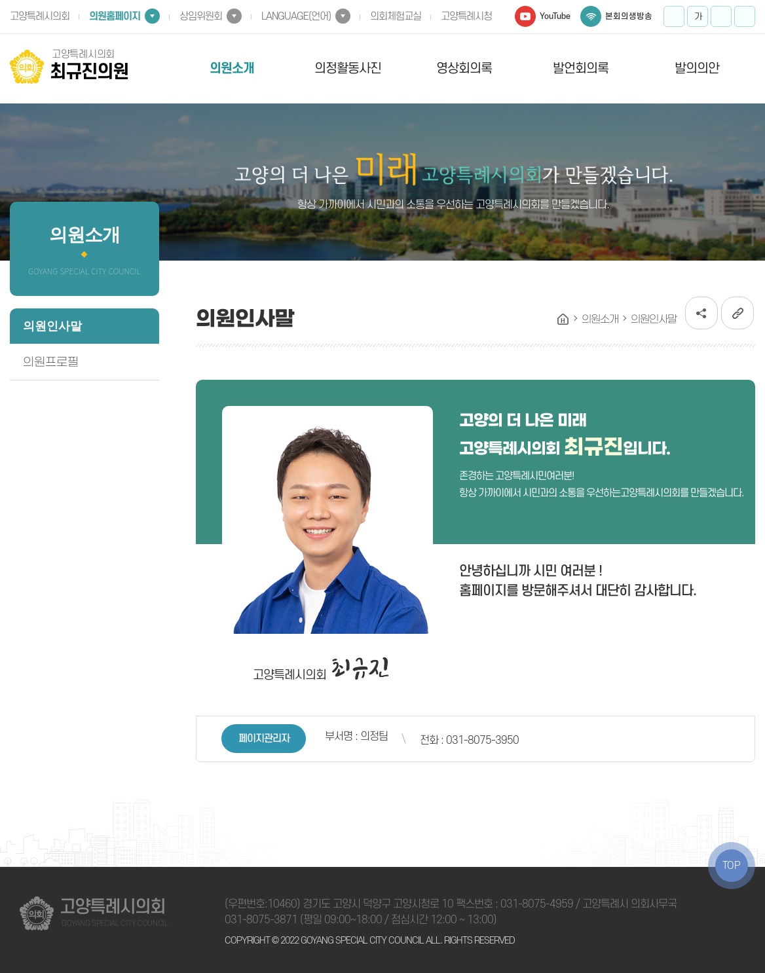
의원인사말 (52, 326)
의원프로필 (51, 362)
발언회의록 (580, 69)
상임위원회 (200, 16)
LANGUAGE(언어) (296, 16)
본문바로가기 (0, 0)
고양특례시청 (466, 16)
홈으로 (563, 319)
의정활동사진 (347, 69)
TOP (731, 866)
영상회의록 (464, 69)
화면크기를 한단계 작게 (721, 16)
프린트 (744, 16)
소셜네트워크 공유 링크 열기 (701, 313)
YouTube (555, 16)
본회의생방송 (628, 16)
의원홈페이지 (114, 16)
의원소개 (232, 69)
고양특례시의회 (39, 16)
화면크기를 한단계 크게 (673, 16)
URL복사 (737, 313)
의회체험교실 (395, 16)
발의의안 (697, 69)
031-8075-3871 (261, 920)
